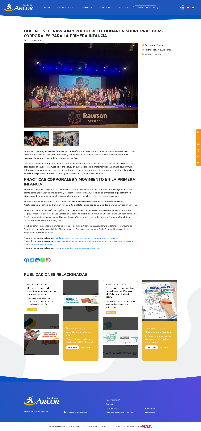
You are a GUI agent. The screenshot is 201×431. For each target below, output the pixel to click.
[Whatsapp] (42, 260)
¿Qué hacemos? (113, 400)
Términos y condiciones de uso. (119, 412)
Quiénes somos (64, 7)
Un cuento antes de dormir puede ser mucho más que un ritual (41, 291)
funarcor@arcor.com (78, 412)
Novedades (105, 7)
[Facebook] (26, 260)
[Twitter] (32, 260)
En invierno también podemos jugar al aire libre (77, 248)
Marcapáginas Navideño (158, 332)
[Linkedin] (37, 260)
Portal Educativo (145, 7)
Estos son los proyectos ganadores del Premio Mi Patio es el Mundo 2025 (120, 293)
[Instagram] (48, 260)
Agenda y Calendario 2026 (78, 333)
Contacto (122, 7)
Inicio (47, 7)
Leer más (32, 309)
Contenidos (86, 7)
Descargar (85, 347)
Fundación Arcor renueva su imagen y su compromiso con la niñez (86, 238)
